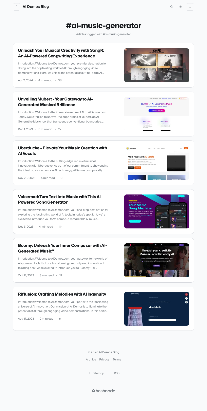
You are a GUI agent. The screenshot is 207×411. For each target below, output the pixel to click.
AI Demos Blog (36, 7)
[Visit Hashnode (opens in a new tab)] (103, 391)
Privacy (104, 359)
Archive (91, 359)
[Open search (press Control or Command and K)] (171, 7)
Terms (117, 359)
